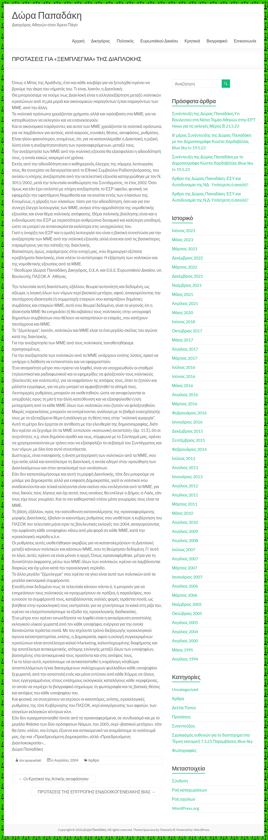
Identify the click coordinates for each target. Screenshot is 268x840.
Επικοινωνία (245, 40)
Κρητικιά (192, 40)
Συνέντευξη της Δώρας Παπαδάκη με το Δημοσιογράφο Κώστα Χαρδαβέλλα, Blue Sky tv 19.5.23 (212, 163)
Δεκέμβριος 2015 (187, 430)
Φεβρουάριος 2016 (189, 412)
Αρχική (78, 40)
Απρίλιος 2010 (185, 522)
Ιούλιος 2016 (183, 367)
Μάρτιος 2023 (184, 248)
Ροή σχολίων (183, 799)
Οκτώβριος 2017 (187, 330)
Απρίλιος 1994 (185, 658)
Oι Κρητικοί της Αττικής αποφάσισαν (53, 778)
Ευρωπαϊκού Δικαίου (159, 40)
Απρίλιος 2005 (185, 622)
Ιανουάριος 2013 (187, 476)
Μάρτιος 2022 (184, 266)
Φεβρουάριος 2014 (189, 449)
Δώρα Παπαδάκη (47, 15)
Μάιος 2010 (182, 513)
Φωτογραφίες (184, 750)
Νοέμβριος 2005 (187, 604)
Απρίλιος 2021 (185, 303)
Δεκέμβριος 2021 (187, 275)
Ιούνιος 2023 (183, 230)
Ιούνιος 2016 (183, 376)
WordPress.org (185, 808)
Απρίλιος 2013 (185, 467)
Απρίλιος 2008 (185, 540)
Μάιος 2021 (182, 294)
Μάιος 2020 (182, 312)
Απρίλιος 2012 (185, 485)
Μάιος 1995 (182, 649)
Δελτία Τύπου (184, 707)
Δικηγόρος (100, 40)
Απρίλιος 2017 (185, 348)
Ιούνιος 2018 (183, 321)
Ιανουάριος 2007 (187, 576)
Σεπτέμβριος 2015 (188, 440)
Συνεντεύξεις (183, 725)
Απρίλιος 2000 (185, 640)
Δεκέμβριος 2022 (187, 257)
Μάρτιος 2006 (184, 595)
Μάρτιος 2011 (184, 503)
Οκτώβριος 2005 (187, 613)
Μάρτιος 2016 (184, 403)
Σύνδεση (180, 780)
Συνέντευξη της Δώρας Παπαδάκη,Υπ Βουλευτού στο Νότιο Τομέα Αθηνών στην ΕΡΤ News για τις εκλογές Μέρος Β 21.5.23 (214, 119)
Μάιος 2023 (182, 239)
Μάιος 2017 (182, 339)
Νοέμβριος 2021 (187, 285)
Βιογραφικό (217, 40)
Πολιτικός (125, 40)
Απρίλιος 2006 (185, 585)
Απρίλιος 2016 (185, 394)
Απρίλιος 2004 (185, 631)
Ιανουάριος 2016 (187, 421)
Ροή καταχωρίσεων (189, 789)
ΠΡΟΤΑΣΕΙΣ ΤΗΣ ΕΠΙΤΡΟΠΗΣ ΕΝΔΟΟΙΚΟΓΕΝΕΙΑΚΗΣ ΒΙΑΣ (97, 791)
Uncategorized (185, 689)
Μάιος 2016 (182, 385)
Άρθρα (93, 760)
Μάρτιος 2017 (184, 358)
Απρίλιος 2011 (185, 494)
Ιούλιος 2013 (183, 458)
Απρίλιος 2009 (185, 531)
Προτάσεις (181, 716)
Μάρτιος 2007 (184, 567)
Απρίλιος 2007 (185, 558)
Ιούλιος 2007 (183, 549)
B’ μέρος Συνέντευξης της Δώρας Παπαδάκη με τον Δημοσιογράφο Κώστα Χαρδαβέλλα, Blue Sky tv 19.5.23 (211, 141)
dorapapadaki (30, 760)
